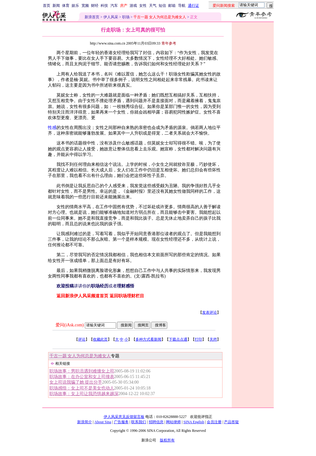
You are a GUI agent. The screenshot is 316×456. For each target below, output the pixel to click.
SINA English (193, 422)
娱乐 (75, 5)
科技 (104, 5)
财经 (94, 5)
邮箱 (172, 5)
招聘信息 (156, 422)
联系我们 (138, 422)
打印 (198, 339)
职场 (126, 17)
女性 (143, 5)
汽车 (114, 5)
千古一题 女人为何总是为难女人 (80, 356)
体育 (65, 5)
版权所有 (167, 440)
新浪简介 (84, 422)
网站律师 (173, 422)
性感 (52, 127)
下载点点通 (178, 339)
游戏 (133, 5)
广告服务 (121, 422)
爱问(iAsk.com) (70, 325)
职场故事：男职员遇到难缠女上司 (81, 371)
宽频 (85, 5)
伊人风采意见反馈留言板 (124, 417)
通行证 (193, 5)
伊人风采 (110, 17)
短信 (162, 5)
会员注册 (214, 422)
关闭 (213, 339)
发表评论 (209, 312)
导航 (181, 5)
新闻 (56, 5)
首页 (46, 5)
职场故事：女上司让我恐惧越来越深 (83, 393)
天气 (152, 5)
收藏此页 (100, 339)
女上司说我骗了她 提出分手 (75, 382)
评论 (81, 339)
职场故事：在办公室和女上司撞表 (81, 376)
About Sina (102, 422)
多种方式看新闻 (148, 339)
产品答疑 (231, 422)
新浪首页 (92, 17)
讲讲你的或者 (95, 286)
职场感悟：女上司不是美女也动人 (81, 388)
